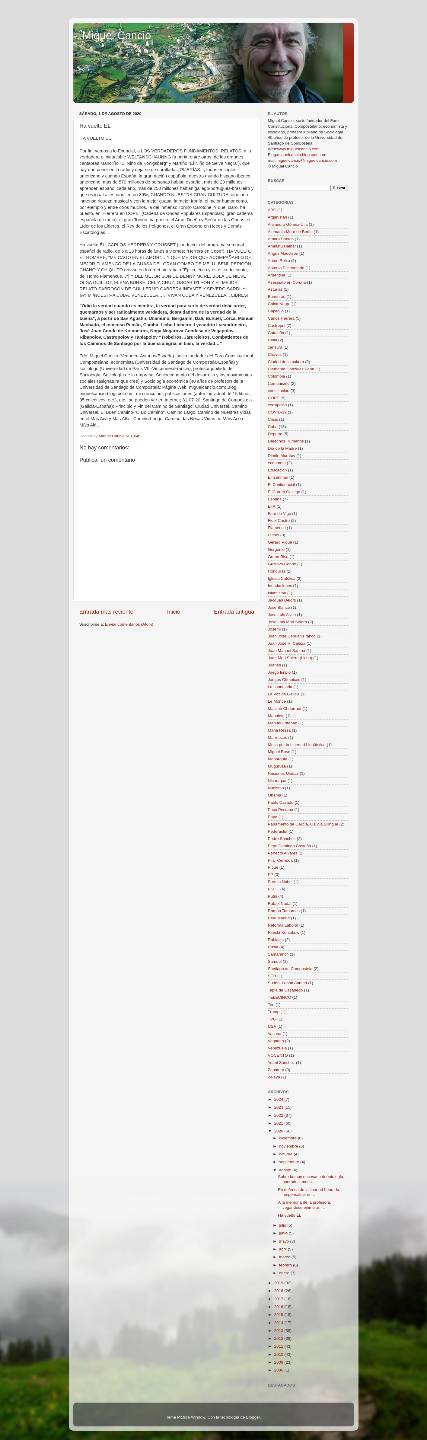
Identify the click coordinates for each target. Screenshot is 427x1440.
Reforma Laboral (283, 925)
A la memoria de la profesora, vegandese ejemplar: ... (304, 1204)
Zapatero (276, 1070)
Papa (273, 817)
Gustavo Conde (282, 564)
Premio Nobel (280, 882)
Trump (274, 1012)
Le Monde (277, 701)
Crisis (273, 419)
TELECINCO (279, 997)
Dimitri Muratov (281, 455)
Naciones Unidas (283, 773)
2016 (279, 1306)
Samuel (275, 961)
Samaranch (278, 954)
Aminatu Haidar (282, 246)
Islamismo (277, 593)
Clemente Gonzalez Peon (291, 369)
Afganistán (277, 217)
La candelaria (280, 687)
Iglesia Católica (282, 578)
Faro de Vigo (279, 513)
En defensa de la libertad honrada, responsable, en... (309, 1192)
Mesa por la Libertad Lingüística (297, 744)
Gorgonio (276, 549)
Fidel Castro (279, 520)
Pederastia (278, 831)
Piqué (273, 867)
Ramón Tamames (284, 910)
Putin (272, 896)
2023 (279, 1107)
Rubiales (276, 939)
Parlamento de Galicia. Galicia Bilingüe (303, 824)
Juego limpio (279, 672)
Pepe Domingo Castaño (289, 846)
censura (275, 347)
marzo (285, 1257)
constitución (278, 390)
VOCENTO (278, 1055)
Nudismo (276, 788)
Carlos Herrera (281, 318)
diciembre (288, 1138)
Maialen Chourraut (284, 708)
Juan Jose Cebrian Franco (292, 636)
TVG (272, 1019)
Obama (274, 795)
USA (272, 1026)
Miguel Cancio (116, 35)
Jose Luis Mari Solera (287, 622)
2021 (279, 1123)
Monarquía (278, 759)
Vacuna (275, 1033)
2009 (279, 1362)
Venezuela (277, 1048)
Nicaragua (277, 780)
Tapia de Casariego (285, 990)
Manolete (276, 716)
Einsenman (278, 477)
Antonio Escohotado (286, 268)
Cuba (273, 426)
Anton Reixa (279, 260)
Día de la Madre (282, 448)
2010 (279, 1354)
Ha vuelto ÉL (289, 1215)
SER (272, 976)
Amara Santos (281, 239)
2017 (279, 1299)
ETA (272, 506)
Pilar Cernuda (280, 860)
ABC (272, 210)
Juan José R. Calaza (287, 643)
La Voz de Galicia (284, 694)
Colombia (276, 376)
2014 (279, 1322)
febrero (286, 1265)
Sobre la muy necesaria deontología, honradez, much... (311, 1179)
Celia (272, 340)
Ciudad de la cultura (286, 361)
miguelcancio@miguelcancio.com (306, 160)
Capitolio (276, 311)
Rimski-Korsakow (283, 932)
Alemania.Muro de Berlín (290, 231)
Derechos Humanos (286, 441)
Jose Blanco (279, 607)
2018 (279, 1290)
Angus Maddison (283, 253)
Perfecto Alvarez (283, 853)
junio (284, 1233)
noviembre (289, 1146)
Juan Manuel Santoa (286, 650)
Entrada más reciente (106, 611)
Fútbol (273, 535)
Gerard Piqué (280, 542)
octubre (286, 1154)
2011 (279, 1346)
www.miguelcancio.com (298, 149)
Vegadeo (276, 1041)
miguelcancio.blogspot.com (301, 154)
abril (283, 1249)
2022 (279, 1115)
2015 (279, 1314)
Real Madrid (279, 918)
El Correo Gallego (284, 492)
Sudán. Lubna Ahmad (287, 983)
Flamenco (277, 527)
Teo (271, 1004)
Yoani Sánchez (281, 1062)
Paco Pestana (280, 809)
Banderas (276, 296)
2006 (279, 1370)
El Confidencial (281, 484)
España (275, 499)
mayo (284, 1241)
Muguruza (277, 766)
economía (277, 463)
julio (283, 1225)
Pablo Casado (281, 802)
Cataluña (276, 332)
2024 (279, 1099)
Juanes (274, 665)
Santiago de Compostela (290, 968)
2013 (279, 1330)
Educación (277, 470)
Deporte (275, 434)
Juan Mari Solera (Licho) (290, 658)
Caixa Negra (279, 304)
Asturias (275, 289)
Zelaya (274, 1077)
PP (270, 874)
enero (285, 1273)
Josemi (274, 629)
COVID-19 (277, 412)
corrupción (277, 405)
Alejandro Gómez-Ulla (288, 224)
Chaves (275, 354)
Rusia (273, 947)
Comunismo (279, 383)
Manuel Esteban (283, 723)
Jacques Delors (282, 600)
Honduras (277, 571)
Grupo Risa (278, 556)
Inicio (173, 611)
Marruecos (277, 737)
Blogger (253, 1417)
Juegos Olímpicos (284, 679)
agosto (285, 1170)
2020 (279, 1131)
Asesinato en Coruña (287, 282)
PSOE (273, 889)
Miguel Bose (279, 751)
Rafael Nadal (280, 903)
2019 (279, 1283)
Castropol (276, 325)
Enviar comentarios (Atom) (129, 624)
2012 (279, 1338)
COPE (273, 398)
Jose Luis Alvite (282, 614)
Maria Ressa (279, 730)
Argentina (276, 275)
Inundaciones (280, 585)
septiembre (290, 1162)
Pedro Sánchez (282, 838)
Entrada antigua (234, 611)
